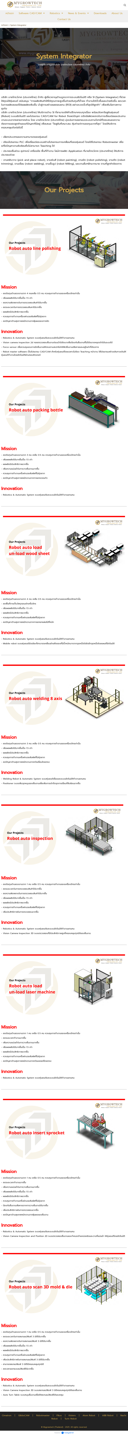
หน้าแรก (4, 25)
